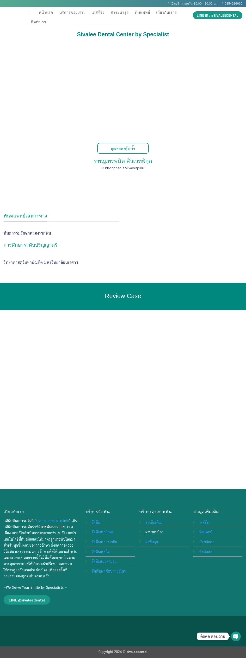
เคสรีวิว (98, 12)
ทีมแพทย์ (142, 12)
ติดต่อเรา (38, 22)
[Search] (30, 12)
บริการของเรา (72, 12)
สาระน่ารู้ (120, 12)
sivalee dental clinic (52, 520)
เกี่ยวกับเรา (166, 12)
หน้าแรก (46, 12)
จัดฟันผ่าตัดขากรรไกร (109, 571)
